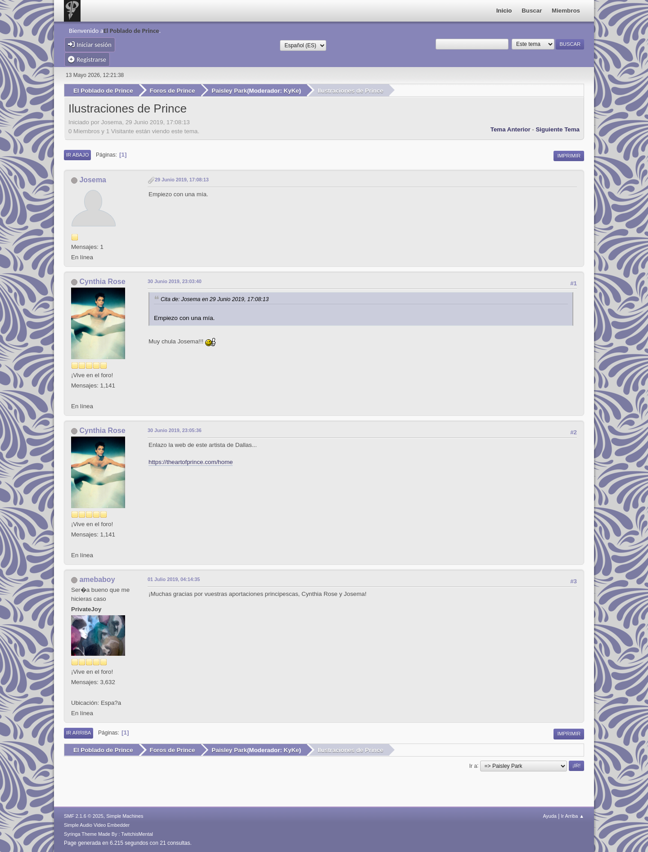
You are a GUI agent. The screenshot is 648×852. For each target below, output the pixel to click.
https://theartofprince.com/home (190, 461)
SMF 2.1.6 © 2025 (84, 815)
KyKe (291, 90)
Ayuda (549, 815)
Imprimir (568, 155)
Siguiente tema (558, 129)
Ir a (473, 765)
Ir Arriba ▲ (572, 815)
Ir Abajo (77, 154)
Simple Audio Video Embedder (97, 824)
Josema (92, 180)
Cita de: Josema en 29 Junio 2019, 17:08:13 (215, 299)
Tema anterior (510, 129)
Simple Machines (124, 815)
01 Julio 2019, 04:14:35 (174, 579)
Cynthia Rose (102, 281)
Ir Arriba (78, 732)
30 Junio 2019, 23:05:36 (175, 430)
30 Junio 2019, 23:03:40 (175, 281)
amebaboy (97, 579)
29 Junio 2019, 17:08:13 (182, 179)
